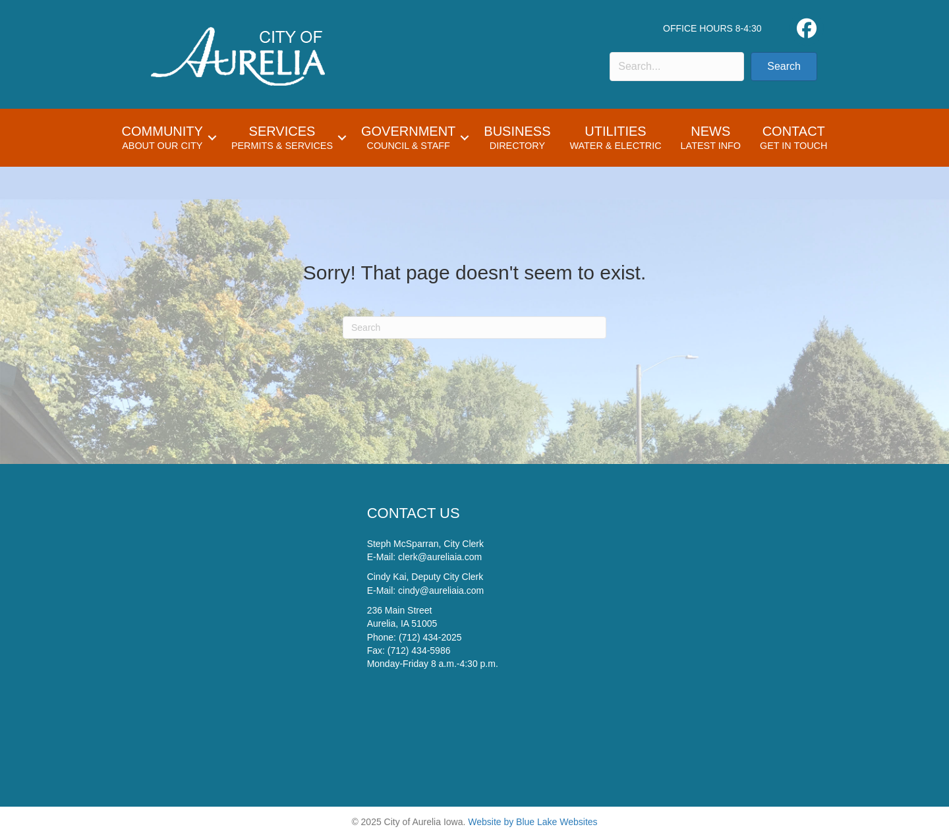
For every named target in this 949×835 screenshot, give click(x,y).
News (711, 137)
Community (162, 137)
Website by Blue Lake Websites (532, 822)
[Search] (474, 327)
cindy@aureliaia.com (441, 590)
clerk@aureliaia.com (440, 557)
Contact (793, 137)
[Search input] (677, 66)
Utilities (615, 137)
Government (408, 137)
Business (517, 137)
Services (282, 137)
